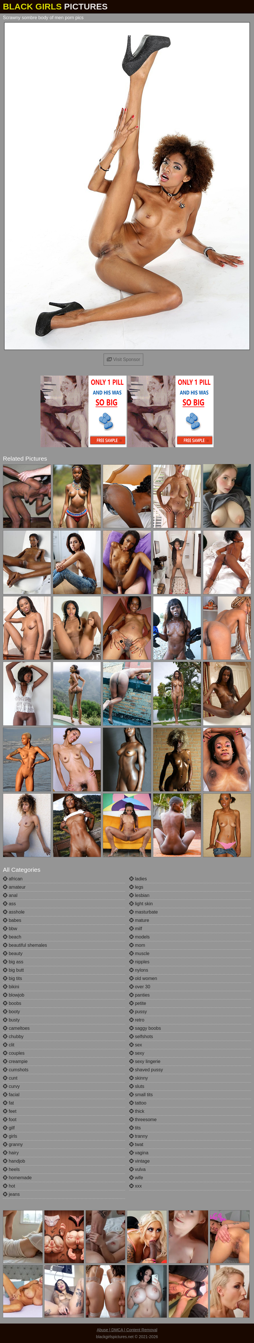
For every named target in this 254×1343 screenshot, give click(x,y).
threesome (143, 1119)
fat (8, 1103)
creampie (15, 1061)
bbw (10, 928)
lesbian (139, 895)
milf (135, 928)
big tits (12, 978)
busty (11, 1019)
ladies (138, 878)
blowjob (13, 995)
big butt (13, 970)
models (139, 936)
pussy (138, 1011)
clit (8, 1044)
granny (13, 1144)
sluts (136, 1086)
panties (139, 995)
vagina (139, 1152)
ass (9, 903)
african (12, 878)
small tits (141, 1094)
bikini (11, 986)
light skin (141, 903)
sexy (136, 1053)
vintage (139, 1161)
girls (10, 1136)
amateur (14, 887)
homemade (17, 1177)
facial (11, 1094)
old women (143, 978)
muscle (139, 953)
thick (136, 1111)
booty (11, 1011)
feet (9, 1111)
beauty (12, 953)
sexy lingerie (144, 1061)
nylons (138, 970)
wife (136, 1177)
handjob (14, 1161)
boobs (12, 1003)
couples (14, 1053)
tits (135, 1127)
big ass (13, 961)
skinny (138, 1078)
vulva (137, 1169)
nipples (139, 961)
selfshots (141, 1036)
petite (137, 1003)
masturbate (143, 912)
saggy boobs (145, 1028)
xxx (135, 1186)
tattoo (137, 1103)
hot (9, 1186)
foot (9, 1119)
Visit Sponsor (123, 359)
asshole (14, 912)
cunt (10, 1078)
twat (136, 1144)
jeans (11, 1194)
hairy (11, 1152)
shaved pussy (146, 1069)
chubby (13, 1036)
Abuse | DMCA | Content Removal (127, 1330)
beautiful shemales (25, 945)
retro (136, 1019)
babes (12, 920)
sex (135, 1044)
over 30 (139, 986)
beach (12, 936)
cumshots (15, 1069)
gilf (9, 1127)
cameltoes (16, 1028)
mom (137, 945)
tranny (138, 1136)
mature (139, 920)
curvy (11, 1086)
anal (10, 895)
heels (11, 1169)
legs (136, 887)
